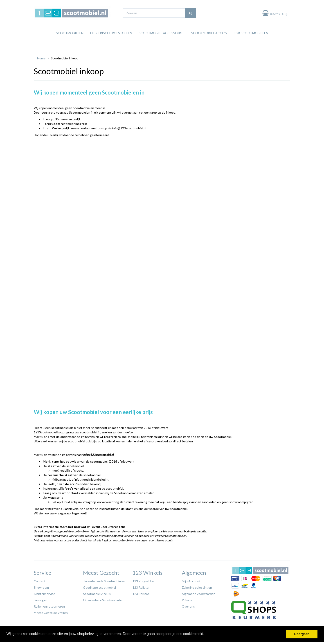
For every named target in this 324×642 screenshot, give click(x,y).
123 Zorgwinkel (143, 580)
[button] (206, 634)
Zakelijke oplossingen (197, 586)
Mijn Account (191, 580)
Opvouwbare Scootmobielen (103, 599)
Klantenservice (44, 593)
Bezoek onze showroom (208, 4)
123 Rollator (141, 586)
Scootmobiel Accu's (209, 41)
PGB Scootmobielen (251, 41)
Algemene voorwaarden (198, 593)
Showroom (41, 586)
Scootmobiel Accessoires (161, 41)
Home (41, 57)
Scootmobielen (69, 41)
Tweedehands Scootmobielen (104, 580)
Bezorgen (40, 599)
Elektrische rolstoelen (111, 41)
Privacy (187, 599)
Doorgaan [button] (301, 634)
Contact (39, 580)
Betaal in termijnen (278, 4)
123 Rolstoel (141, 593)
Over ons (188, 605)
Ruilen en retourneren (49, 605)
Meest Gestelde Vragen (51, 611)
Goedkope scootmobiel (99, 586)
